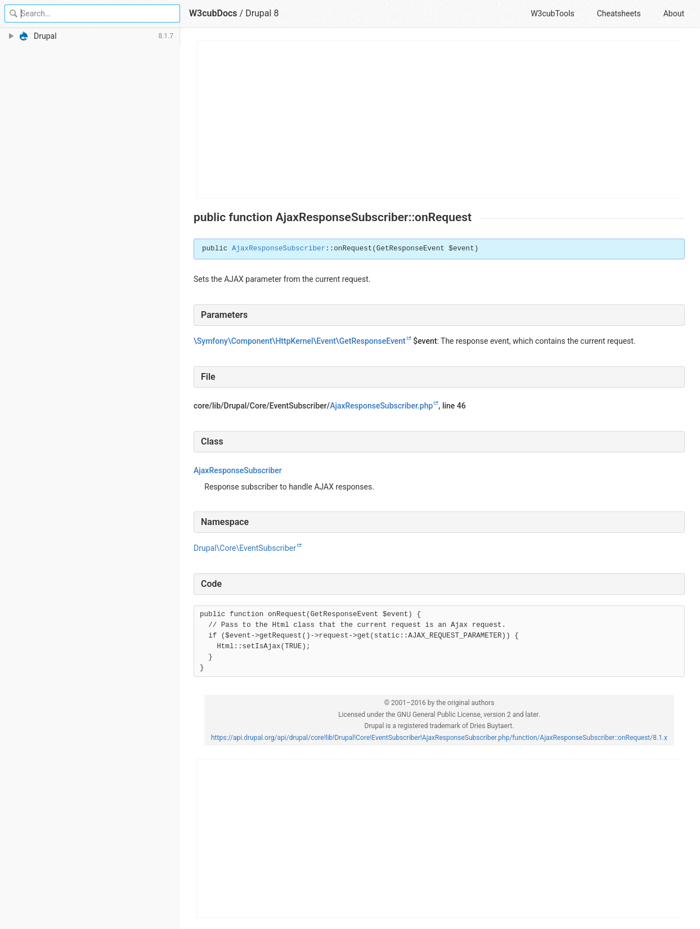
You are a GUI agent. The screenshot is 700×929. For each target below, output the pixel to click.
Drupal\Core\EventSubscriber (245, 548)
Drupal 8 (262, 13)
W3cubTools (552, 13)
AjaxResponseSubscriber (278, 249)
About (673, 13)
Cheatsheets (619, 13)
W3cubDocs (213, 13)
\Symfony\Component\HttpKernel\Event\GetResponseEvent (300, 340)
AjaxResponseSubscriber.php (381, 405)
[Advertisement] (440, 119)
